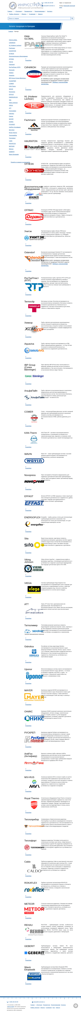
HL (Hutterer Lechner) (15, 45)
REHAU (11, 149)
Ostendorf (12, 64)
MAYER (11, 119)
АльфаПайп (12, 81)
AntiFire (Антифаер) (15, 127)
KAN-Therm (12, 86)
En (38, 2)
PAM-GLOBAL (13, 40)
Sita (10, 100)
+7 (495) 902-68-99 (48, 3)
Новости (40, 14)
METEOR (12, 146)
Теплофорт (12, 138)
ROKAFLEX (12, 143)
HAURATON (12, 51)
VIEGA (11, 105)
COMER (11, 83)
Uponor (11, 116)
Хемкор (11, 72)
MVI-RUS (11, 130)
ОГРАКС (11, 59)
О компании (32, 14)
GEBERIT (12, 151)
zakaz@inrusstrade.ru (49, 5)
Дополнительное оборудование (18, 56)
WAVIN (11, 89)
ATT (10, 108)
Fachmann (12, 48)
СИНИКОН (12, 42)
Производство (28, 11)
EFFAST (11, 94)
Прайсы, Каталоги (14, 14)
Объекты (24, 14)
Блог (54, 1007)
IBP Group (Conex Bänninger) (17, 78)
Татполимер (12, 111)
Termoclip (12, 70)
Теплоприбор (13, 135)
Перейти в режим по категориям (20, 162)
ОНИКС (11, 121)
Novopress (12, 91)
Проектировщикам (40, 11)
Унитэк (11, 61)
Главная (10, 11)
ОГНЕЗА (11, 53)
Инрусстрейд (11, 1006)
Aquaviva (11, 75)
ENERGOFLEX (13, 97)
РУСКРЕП (12, 124)
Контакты (49, 11)
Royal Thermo (13, 132)
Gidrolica (11, 113)
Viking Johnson (13, 102)
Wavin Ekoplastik (14, 154)
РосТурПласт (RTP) (15, 67)
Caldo (10, 141)
